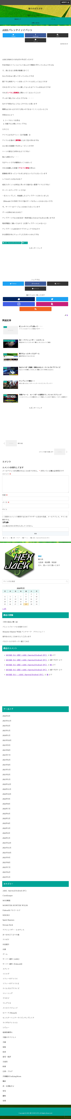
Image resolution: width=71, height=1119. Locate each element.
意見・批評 (7, 1060)
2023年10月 (7, 743)
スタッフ (6, 972)
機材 (4, 1084)
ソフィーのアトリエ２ (11, 987)
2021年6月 (6, 875)
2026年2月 (6, 719)
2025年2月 (6, 729)
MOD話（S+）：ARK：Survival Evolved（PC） (25, 678)
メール (5, 505)
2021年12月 (7, 846)
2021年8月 (6, 865)
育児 (4, 1094)
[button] (67, 584)
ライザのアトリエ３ (10, 1026)
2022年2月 (6, 836)
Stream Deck (8, 928)
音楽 (4, 1104)
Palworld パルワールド (11, 913)
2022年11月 (7, 792)
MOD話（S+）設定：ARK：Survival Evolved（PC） (27, 658)
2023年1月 (6, 782)
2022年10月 (7, 797)
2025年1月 (6, 734)
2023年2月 (6, 778)
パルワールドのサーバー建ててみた (16, 644)
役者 (4, 1055)
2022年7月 (6, 812)
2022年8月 (6, 807)
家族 (4, 1050)
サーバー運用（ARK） (11, 962)
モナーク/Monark (10, 1016)
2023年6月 (6, 763)
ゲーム (24, 242)
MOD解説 (6, 903)
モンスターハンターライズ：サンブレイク (18, 1021)
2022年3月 (6, 831)
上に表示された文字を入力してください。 (18, 529)
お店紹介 (6, 947)
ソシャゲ (6, 977)
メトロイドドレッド (10, 1011)
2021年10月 (7, 856)
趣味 (4, 1099)
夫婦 (4, 1045)
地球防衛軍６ (8, 1035)
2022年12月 (7, 787)
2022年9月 (6, 802)
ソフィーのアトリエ (10, 982)
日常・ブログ (8, 1074)
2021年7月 (6, 870)
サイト (4, 512)
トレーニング (8, 996)
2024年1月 (6, 738)
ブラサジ (6, 1001)
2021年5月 (6, 880)
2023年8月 (6, 753)
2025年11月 (7, 724)
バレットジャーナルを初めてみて (15, 630)
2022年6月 (6, 817)
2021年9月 (6, 861)
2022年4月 (6, 826)
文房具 (5, 1065)
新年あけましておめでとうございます (17, 640)
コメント (6, 474)
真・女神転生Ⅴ (8, 1089)
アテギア (6, 943)
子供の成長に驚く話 (10, 625)
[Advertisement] (35, 51)
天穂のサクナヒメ (9, 1040)
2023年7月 (7, 758)
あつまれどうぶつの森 (11, 938)
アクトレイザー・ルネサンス (13, 933)
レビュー (6, 1030)
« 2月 (4, 612)
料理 (4, 1070)
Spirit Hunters (8, 923)
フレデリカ (7, 1006)
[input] (35, 584)
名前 (5, 498)
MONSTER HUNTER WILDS (15, 908)
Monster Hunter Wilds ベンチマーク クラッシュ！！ (24, 635)
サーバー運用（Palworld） (13, 967)
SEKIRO (6, 918)
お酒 (4, 952)
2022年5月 (6, 821)
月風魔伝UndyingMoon (12, 1079)
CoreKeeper (8, 899)
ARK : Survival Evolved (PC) (12, 242)
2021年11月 (7, 851)
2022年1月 (6, 841)
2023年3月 (7, 773)
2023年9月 (6, 748)
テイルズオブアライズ (11, 991)
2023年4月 (6, 768)
